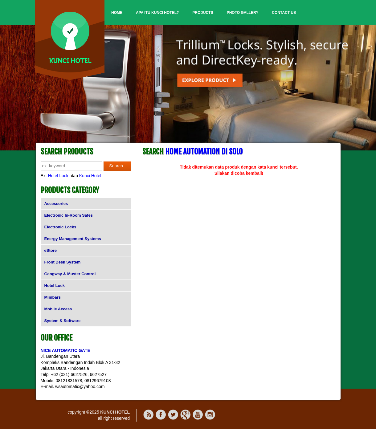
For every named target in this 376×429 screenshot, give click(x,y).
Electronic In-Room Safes (68, 215)
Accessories (56, 203)
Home (116, 12)
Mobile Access (58, 309)
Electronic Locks (60, 227)
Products (202, 12)
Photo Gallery (243, 12)
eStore (50, 250)
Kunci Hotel (90, 175)
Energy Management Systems (72, 238)
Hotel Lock (58, 175)
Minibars (52, 297)
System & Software (62, 320)
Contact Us (284, 12)
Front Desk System (62, 262)
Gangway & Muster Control (70, 274)
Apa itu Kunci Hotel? (157, 12)
